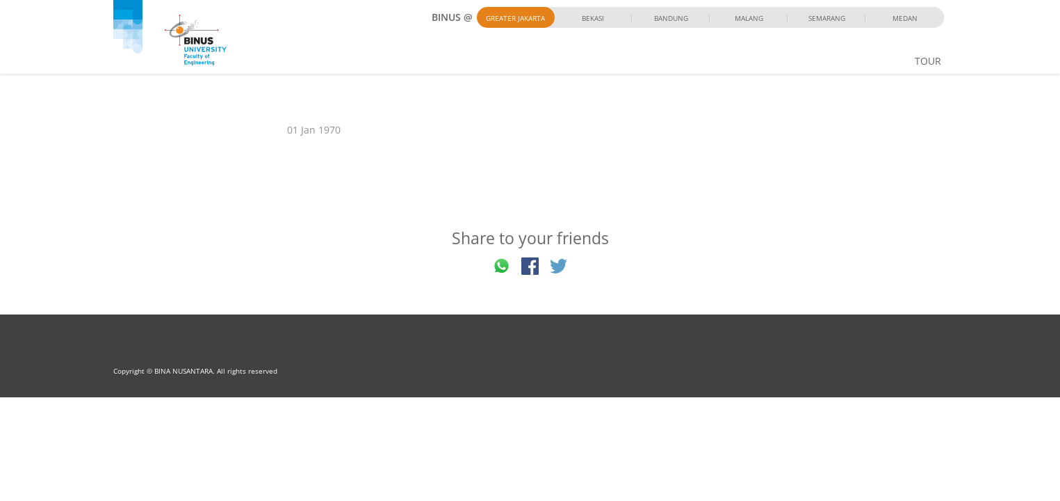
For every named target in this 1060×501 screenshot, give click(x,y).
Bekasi (593, 18)
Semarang (826, 18)
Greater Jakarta (515, 18)
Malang (749, 18)
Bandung (671, 18)
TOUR (928, 60)
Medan (905, 18)
